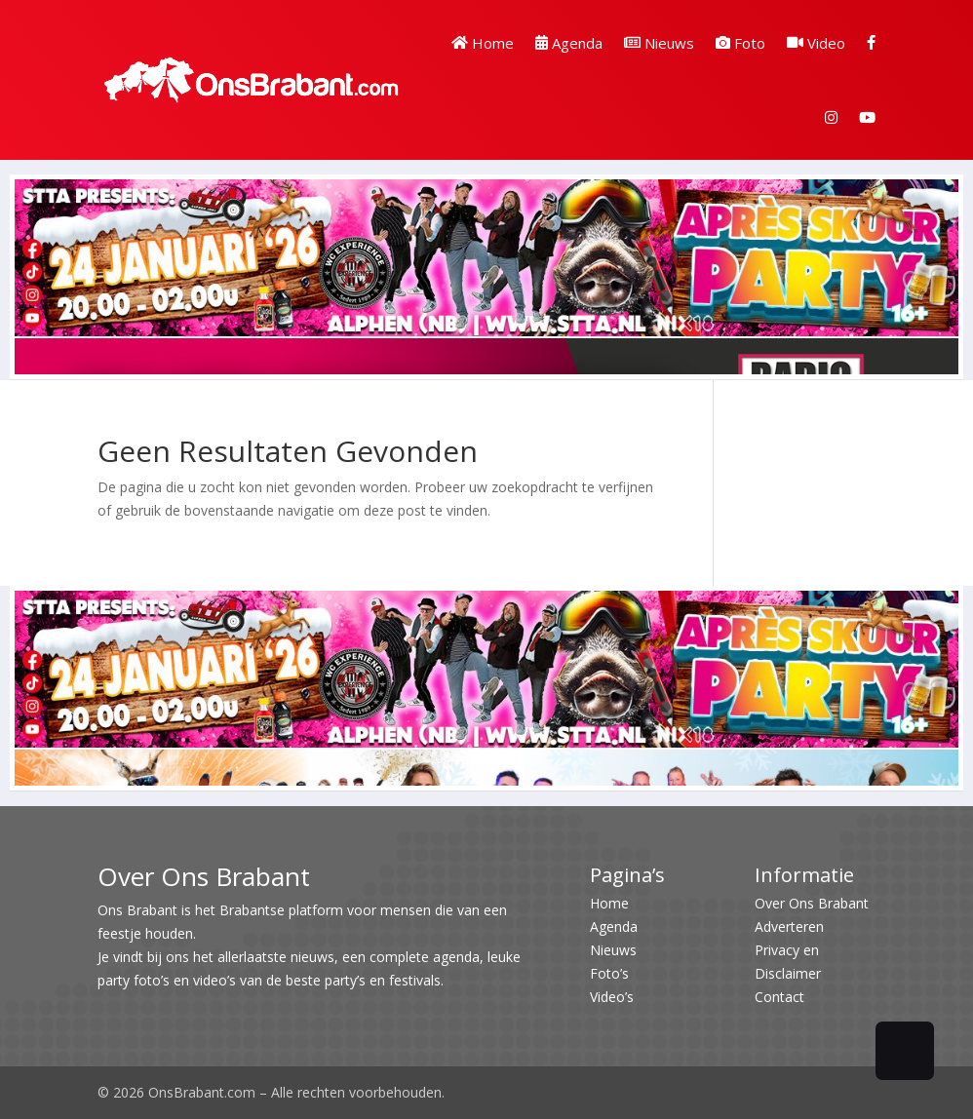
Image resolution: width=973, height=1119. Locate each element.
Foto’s (609, 973)
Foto (740, 43)
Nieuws (659, 43)
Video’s (612, 996)
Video (816, 43)
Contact (779, 996)
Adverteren (789, 926)
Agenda (569, 43)
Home (482, 43)
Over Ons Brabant (812, 903)
